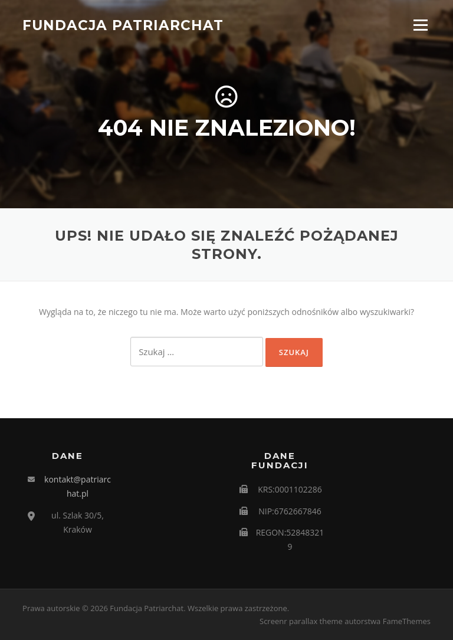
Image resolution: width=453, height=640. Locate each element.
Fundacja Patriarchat (123, 25)
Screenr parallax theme (301, 621)
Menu (420, 25)
